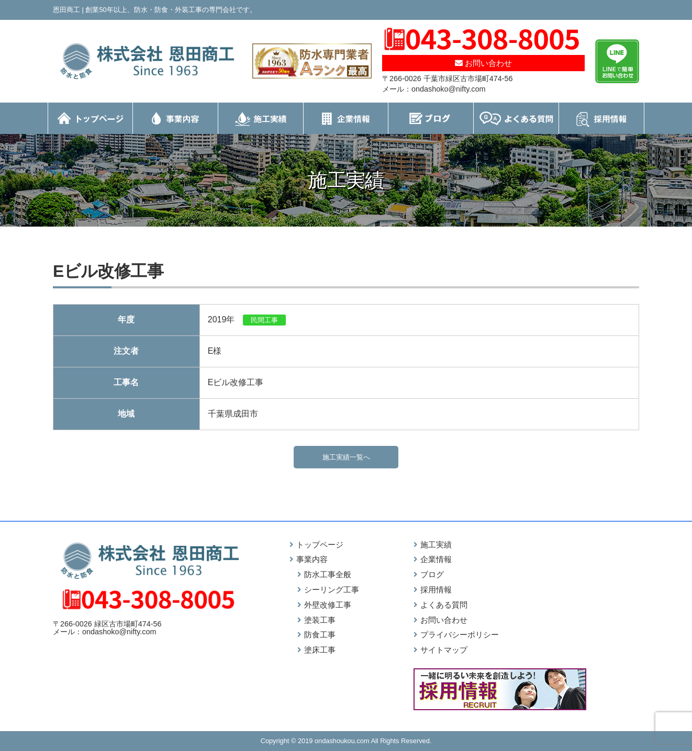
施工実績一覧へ (346, 457)
